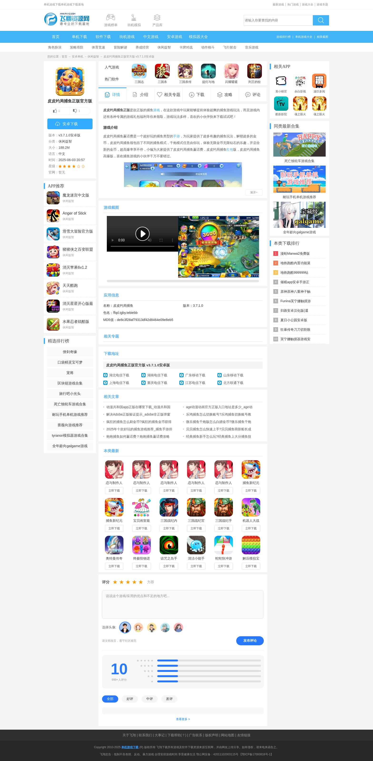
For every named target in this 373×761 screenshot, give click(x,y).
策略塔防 (76, 47)
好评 (130, 699)
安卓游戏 (174, 37)
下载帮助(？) (176, 735)
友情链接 (243, 735)
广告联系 (195, 735)
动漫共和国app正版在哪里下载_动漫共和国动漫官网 (138, 407)
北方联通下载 (233, 383)
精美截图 (322, 36)
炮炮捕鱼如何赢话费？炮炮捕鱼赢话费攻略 (138, 436)
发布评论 (250, 640)
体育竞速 (98, 47)
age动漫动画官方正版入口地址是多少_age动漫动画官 (219, 407)
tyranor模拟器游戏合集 (70, 435)
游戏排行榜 (283, 36)
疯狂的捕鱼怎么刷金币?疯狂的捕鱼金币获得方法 (139, 422)
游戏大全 (307, 4)
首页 (55, 37)
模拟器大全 (198, 37)
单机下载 (79, 37)
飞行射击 (229, 47)
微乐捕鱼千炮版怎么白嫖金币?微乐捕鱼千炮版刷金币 (218, 422)
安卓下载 (66, 124)
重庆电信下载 (157, 383)
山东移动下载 (233, 375)
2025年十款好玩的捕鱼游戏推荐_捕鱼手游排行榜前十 (139, 429)
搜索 (321, 20)
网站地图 (227, 735)
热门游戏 (293, 4)
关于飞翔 (129, 735)
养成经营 (142, 47)
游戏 (156, 110)
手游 (176, 136)
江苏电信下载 (195, 383)
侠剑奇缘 (70, 352)
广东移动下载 (195, 375)
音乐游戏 (251, 47)
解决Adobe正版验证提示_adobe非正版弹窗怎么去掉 (138, 414)
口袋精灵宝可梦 (70, 362)
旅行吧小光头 (70, 394)
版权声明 (211, 735)
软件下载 (103, 37)
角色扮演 (54, 47)
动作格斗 (208, 47)
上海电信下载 (119, 383)
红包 (229, 149)
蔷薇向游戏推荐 (70, 425)
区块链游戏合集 (70, 383)
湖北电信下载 (119, 375)
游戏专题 (322, 4)
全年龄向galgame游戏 (70, 446)
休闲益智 (164, 47)
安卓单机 (77, 56)
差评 (169, 699)
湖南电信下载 (157, 375)
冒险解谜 (120, 47)
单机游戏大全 (303, 36)
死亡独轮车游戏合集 (70, 404)
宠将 (70, 373)
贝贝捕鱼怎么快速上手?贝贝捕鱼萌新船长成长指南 (218, 429)
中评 (149, 699)
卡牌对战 (186, 47)
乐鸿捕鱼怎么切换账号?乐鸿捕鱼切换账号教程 (218, 414)
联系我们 (145, 735)
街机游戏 (127, 37)
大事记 (160, 735)
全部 (110, 699)
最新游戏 (278, 4)
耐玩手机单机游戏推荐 (70, 414)
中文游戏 (150, 37)
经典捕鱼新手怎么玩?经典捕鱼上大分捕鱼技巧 (218, 436)
